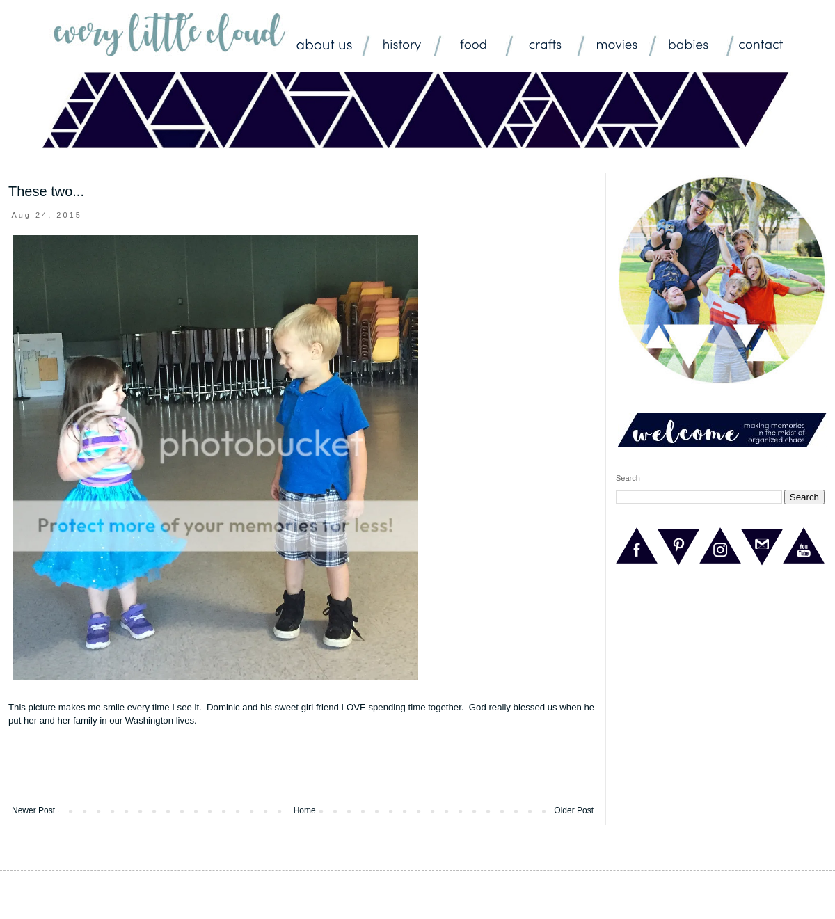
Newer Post (33, 810)
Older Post (574, 810)
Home (305, 810)
